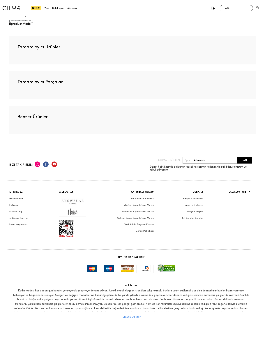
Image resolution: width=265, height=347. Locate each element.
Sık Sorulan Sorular (192, 218)
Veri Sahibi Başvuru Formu (139, 224)
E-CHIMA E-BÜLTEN (168, 160)
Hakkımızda (16, 198)
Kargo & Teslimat (193, 198)
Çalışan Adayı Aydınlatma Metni (135, 218)
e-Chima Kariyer (18, 218)
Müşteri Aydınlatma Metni (139, 205)
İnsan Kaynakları (18, 224)
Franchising (15, 211)
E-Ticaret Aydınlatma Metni (138, 211)
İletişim (13, 205)
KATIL (245, 160)
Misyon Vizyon (195, 211)
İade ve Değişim (194, 205)
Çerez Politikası (145, 231)
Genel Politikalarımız (142, 198)
